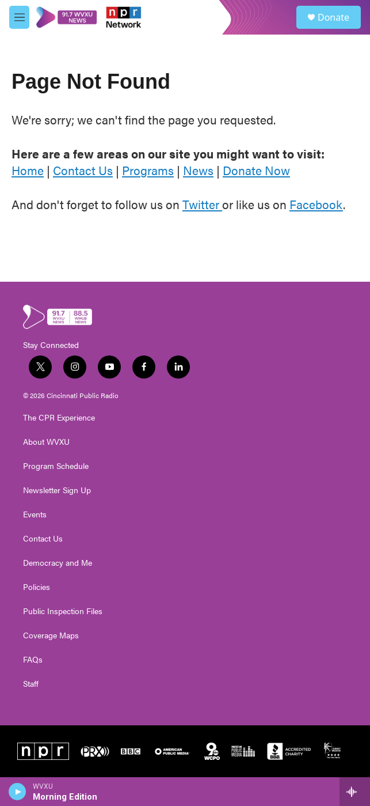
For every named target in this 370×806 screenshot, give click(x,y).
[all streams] (355, 791)
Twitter (202, 204)
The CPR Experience (59, 417)
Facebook (316, 204)
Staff (31, 683)
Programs (148, 170)
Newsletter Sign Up (57, 490)
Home (28, 170)
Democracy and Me (57, 562)
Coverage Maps (51, 635)
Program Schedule (56, 466)
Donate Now (256, 170)
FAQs (33, 659)
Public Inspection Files (62, 611)
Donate (333, 17)
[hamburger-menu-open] (19, 17)
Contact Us (83, 170)
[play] (17, 791)
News (198, 170)
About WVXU (46, 441)
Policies (36, 587)
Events (35, 514)
